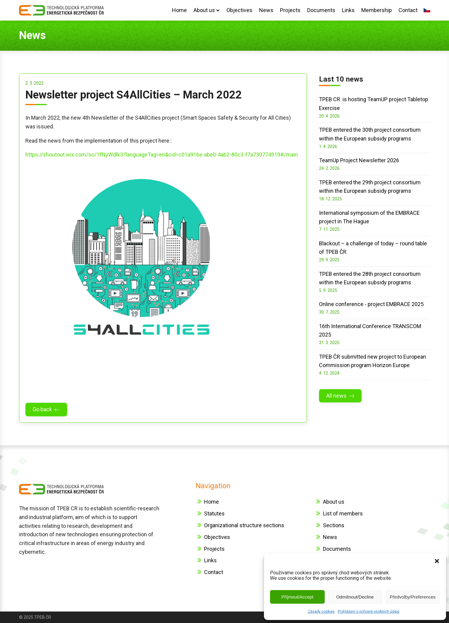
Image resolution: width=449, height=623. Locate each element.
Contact (408, 10)
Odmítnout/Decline (355, 596)
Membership (376, 10)
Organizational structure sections (244, 525)
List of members (343, 513)
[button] (437, 561)
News (266, 10)
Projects (290, 10)
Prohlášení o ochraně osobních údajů (368, 611)
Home (179, 10)
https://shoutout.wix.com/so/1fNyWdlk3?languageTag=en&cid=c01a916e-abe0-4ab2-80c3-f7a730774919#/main (161, 154)
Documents (321, 10)
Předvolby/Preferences (413, 596)
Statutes (214, 513)
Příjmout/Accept (297, 596)
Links (348, 10)
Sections (333, 525)
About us (207, 10)
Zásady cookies (321, 611)
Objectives (239, 10)
